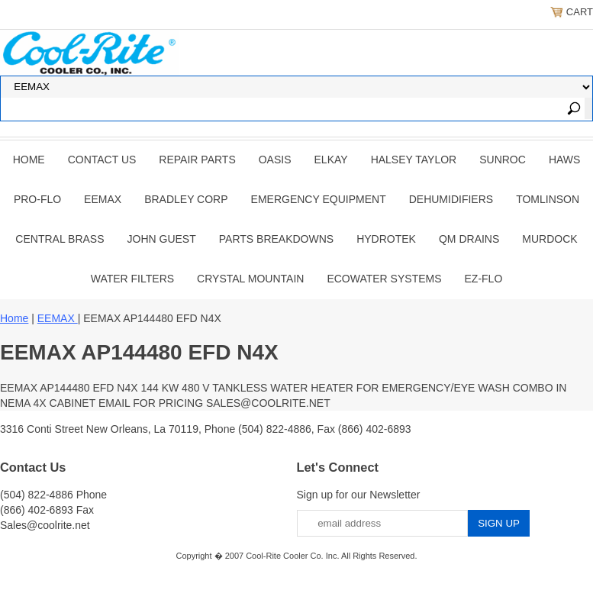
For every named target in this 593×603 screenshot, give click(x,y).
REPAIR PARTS (197, 159)
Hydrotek (386, 239)
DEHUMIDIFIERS (451, 199)
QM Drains (469, 239)
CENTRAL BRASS (59, 239)
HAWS (564, 159)
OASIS (275, 159)
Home (29, 159)
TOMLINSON (547, 199)
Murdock (549, 239)
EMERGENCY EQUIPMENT (318, 199)
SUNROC (502, 159)
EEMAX (102, 199)
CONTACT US (102, 159)
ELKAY (331, 159)
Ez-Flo (484, 278)
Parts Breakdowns (276, 239)
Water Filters (132, 278)
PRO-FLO (37, 199)
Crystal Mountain (250, 278)
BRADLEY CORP (185, 199)
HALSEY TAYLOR (414, 159)
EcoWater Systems (384, 278)
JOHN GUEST (161, 239)
